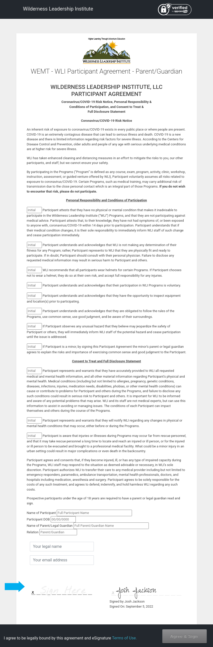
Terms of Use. (124, 638)
